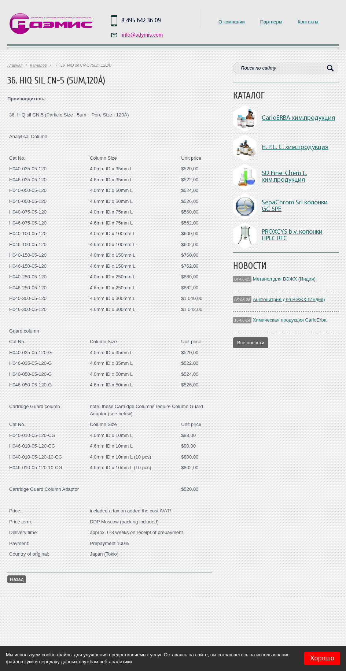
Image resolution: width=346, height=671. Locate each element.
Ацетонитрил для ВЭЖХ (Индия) (289, 299)
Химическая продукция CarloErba (290, 320)
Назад (16, 579)
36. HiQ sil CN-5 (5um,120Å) (56, 80)
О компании (231, 22)
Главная (15, 65)
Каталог (38, 65)
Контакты (308, 22)
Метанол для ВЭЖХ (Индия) (284, 279)
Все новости (250, 342)
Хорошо (322, 658)
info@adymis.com (142, 35)
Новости (249, 265)
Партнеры (271, 22)
